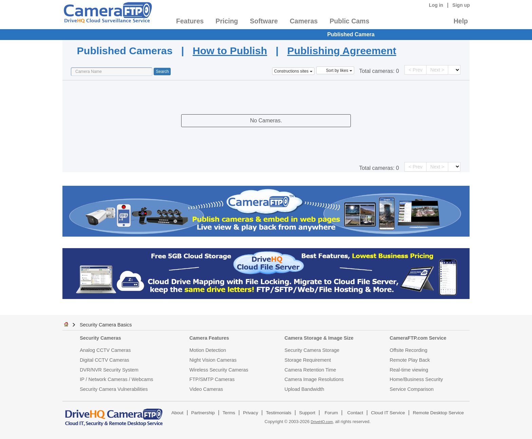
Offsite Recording (409, 350)
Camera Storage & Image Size (319, 338)
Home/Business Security (416, 379)
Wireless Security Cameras (218, 370)
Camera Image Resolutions (314, 379)
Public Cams (349, 21)
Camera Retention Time (310, 370)
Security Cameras (100, 338)
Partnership (203, 412)
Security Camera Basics (106, 324)
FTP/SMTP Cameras (211, 379)
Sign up (461, 5)
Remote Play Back (410, 360)
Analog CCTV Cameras (105, 350)
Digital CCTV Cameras (104, 360)
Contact (355, 412)
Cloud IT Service (388, 412)
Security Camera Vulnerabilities (114, 389)
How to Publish (230, 50)
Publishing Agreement (341, 50)
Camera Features (209, 338)
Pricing (226, 21)
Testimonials (278, 412)
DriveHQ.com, (322, 422)
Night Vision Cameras (212, 360)
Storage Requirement (308, 360)
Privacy (250, 412)
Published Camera (351, 34)
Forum (331, 412)
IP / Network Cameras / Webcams (116, 379)
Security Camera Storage (312, 350)
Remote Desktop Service (438, 412)
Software (264, 21)
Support (307, 412)
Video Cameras (206, 389)
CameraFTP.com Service (418, 338)
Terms (229, 412)
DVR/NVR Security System (109, 370)
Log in (436, 5)
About (177, 412)
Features (190, 21)
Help (461, 21)
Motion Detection (207, 350)
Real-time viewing (409, 370)
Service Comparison (412, 389)
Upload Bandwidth (304, 389)
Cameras (304, 21)
